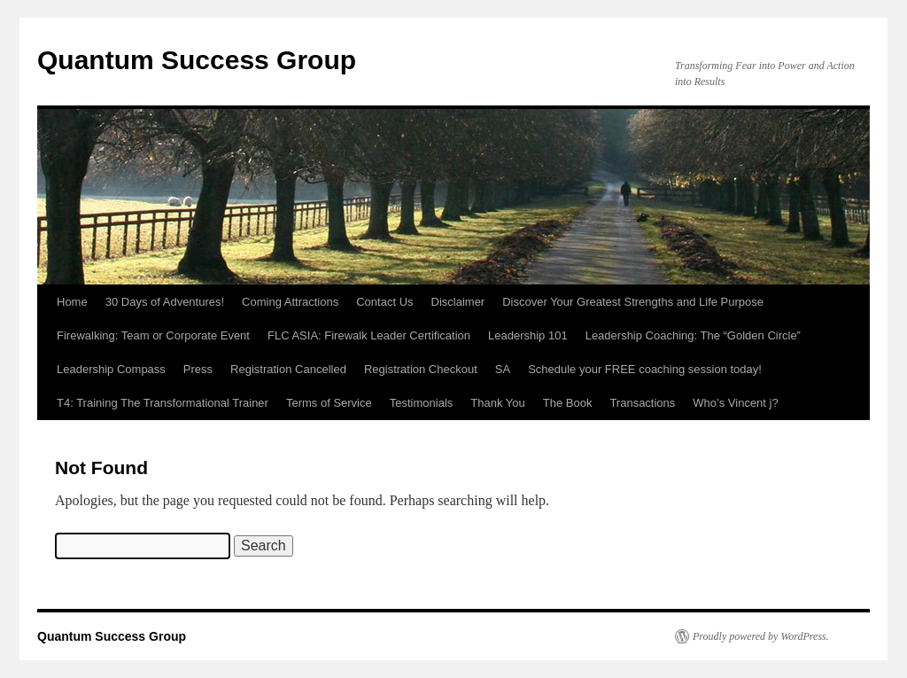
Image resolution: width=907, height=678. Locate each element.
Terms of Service (329, 402)
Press (198, 369)
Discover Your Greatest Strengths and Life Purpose (633, 301)
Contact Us (384, 301)
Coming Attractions (290, 301)
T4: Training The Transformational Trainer (162, 402)
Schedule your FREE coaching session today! (645, 369)
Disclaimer (458, 301)
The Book (568, 402)
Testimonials (422, 402)
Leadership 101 (528, 335)
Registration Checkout (420, 369)
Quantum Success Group (196, 59)
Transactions (642, 402)
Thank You (497, 402)
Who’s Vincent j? (735, 402)
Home (72, 301)
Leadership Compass (111, 369)
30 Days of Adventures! (164, 301)
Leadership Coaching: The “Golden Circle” (693, 335)
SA (502, 369)
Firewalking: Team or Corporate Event (153, 335)
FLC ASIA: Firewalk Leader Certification (368, 335)
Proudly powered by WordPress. (761, 636)
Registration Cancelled (288, 369)
